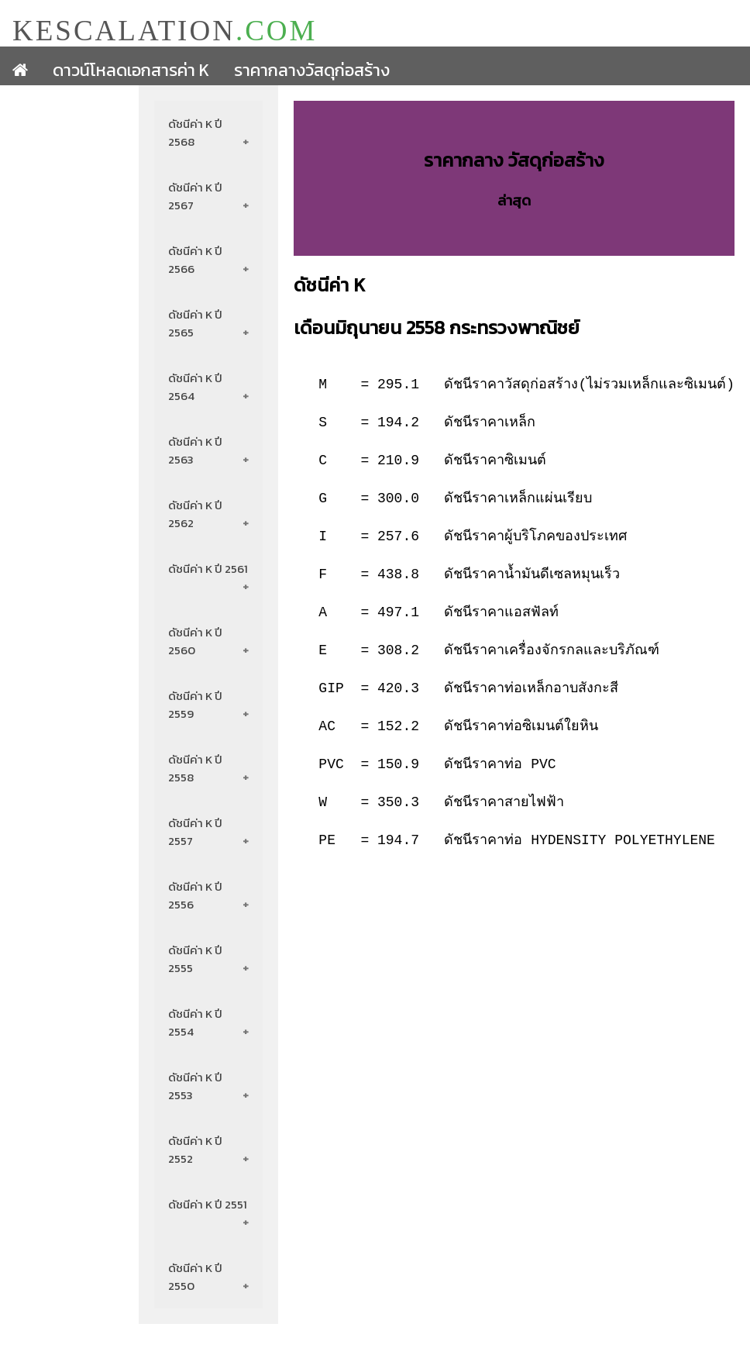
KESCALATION (164, 30)
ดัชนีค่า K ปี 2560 (196, 641)
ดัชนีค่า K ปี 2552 (196, 1149)
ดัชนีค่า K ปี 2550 (196, 1277)
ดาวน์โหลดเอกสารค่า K (131, 70)
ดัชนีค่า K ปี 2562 (196, 514)
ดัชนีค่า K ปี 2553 (196, 1086)
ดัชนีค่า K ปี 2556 (196, 895)
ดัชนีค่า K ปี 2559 (196, 704)
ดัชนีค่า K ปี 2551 (208, 1204)
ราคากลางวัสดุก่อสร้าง (312, 70)
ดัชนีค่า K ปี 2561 (209, 569)
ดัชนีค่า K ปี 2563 (196, 450)
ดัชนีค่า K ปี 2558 (196, 768)
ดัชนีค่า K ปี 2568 (196, 132)
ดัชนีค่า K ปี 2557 (196, 832)
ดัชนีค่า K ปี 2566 (196, 260)
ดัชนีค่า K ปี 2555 (196, 959)
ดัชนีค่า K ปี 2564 (196, 387)
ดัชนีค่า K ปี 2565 (196, 323)
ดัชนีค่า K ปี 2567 (196, 196)
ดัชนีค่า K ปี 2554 (196, 1022)
